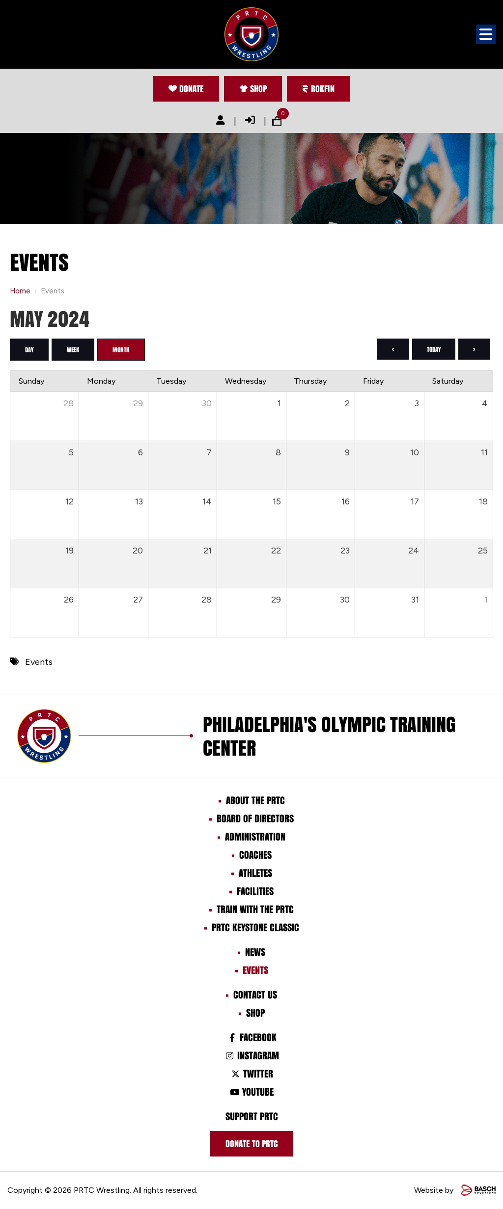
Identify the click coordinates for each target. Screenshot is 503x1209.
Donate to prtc (251, 1143)
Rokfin (318, 88)
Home (20, 291)
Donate (186, 88)
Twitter (251, 1073)
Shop (253, 88)
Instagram (251, 1055)
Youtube (251, 1091)
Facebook (251, 1037)
